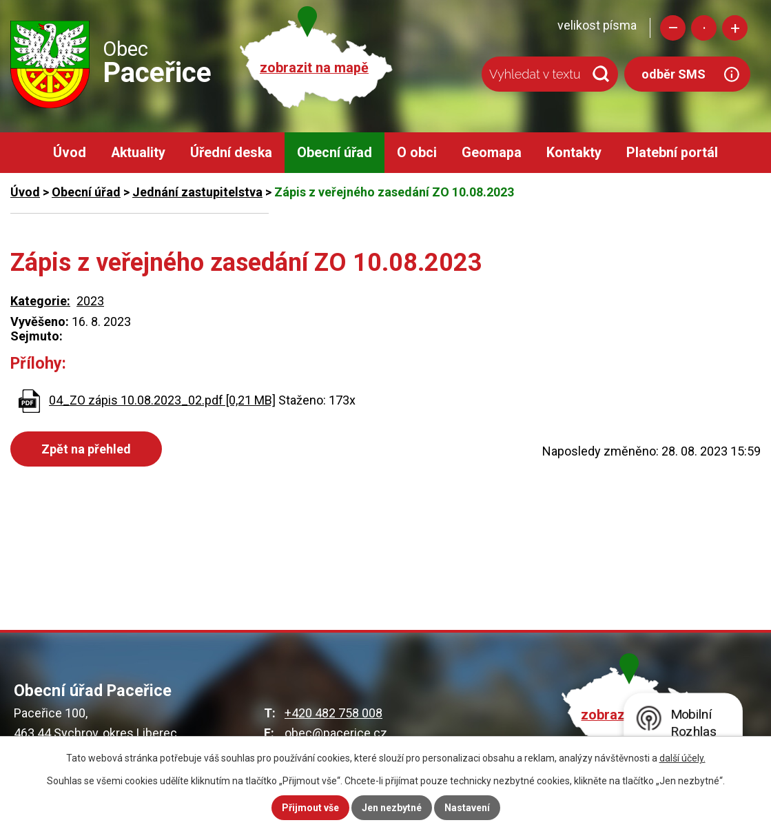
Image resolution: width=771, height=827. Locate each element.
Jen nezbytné (392, 807)
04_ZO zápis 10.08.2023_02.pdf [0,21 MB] (162, 400)
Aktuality (138, 153)
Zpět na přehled (86, 449)
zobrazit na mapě (314, 68)
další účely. (682, 758)
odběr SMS (673, 74)
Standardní (704, 28)
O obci (417, 153)
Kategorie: (40, 301)
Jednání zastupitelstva (197, 192)
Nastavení (467, 807)
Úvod (69, 153)
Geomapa (492, 153)
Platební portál (672, 153)
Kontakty (574, 153)
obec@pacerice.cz (336, 733)
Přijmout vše (310, 807)
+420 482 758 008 (333, 713)
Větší (735, 28)
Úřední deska (231, 153)
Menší (673, 28)
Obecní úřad (334, 153)
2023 (90, 301)
